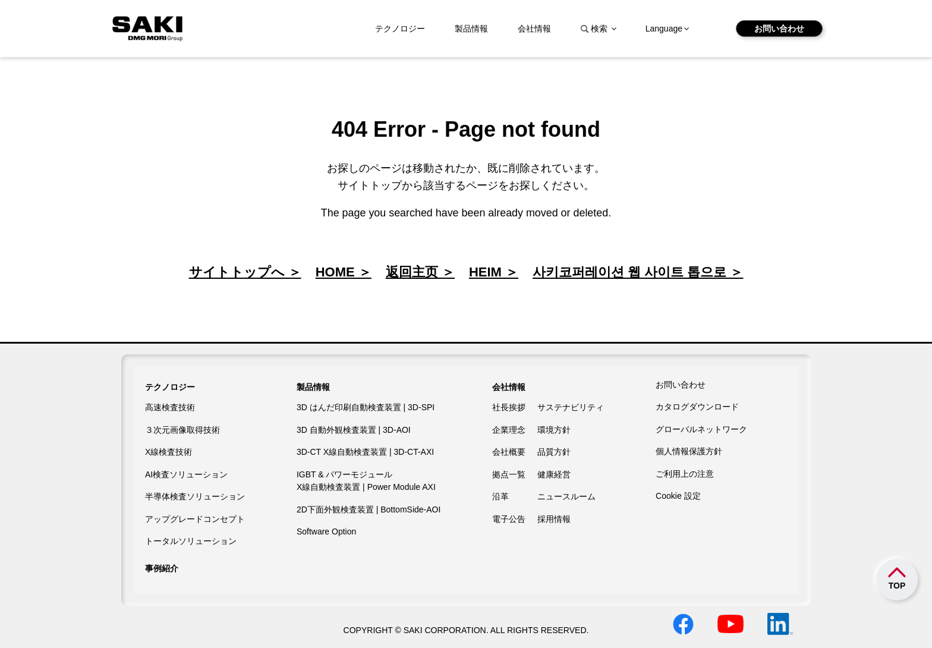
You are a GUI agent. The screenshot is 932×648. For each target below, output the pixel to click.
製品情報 (471, 28)
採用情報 (554, 519)
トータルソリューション (191, 541)
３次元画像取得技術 (182, 430)
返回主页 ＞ (420, 272)
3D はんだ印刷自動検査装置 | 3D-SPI (365, 407)
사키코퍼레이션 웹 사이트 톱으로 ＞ (638, 272)
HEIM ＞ (493, 272)
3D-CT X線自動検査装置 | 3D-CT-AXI (365, 452)
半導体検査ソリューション (195, 496)
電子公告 (508, 519)
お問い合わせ (779, 28)
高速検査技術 (170, 407)
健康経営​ (554, 474)
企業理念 (508, 430)
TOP (897, 585)
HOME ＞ (343, 272)
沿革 (500, 496)
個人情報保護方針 (689, 451)
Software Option (326, 531)
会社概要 (508, 452)
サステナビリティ (570, 407)
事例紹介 (161, 568)
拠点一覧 (508, 474)
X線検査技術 (168, 452)
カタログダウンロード (697, 406)
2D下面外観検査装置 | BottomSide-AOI (368, 509)
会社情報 (534, 28)
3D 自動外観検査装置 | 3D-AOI (354, 430)
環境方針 (554, 430)
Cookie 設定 (678, 496)
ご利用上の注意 (685, 474)
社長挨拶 (508, 407)
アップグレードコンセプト (195, 519)
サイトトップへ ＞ (245, 272)
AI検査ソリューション (186, 474)
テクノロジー (400, 28)
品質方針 (554, 452)
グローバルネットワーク (701, 429)
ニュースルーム (566, 496)
